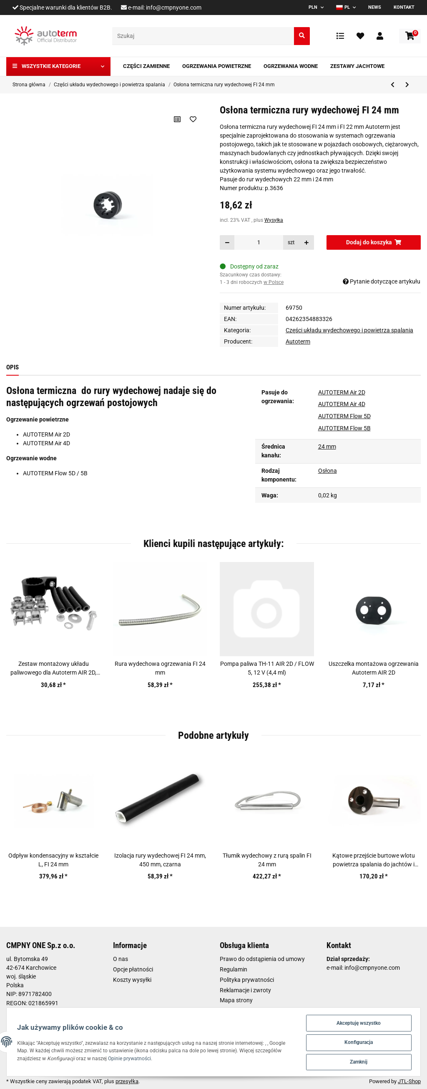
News (374, 7)
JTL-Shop (409, 1081)
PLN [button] (313, 7)
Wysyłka (273, 220)
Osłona (327, 470)
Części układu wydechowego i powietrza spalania (349, 330)
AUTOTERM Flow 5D (344, 416)
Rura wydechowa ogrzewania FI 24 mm (160, 668)
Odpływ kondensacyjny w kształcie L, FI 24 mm (53, 860)
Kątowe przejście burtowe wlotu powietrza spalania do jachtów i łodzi (373, 860)
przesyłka (127, 1081)
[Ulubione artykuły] (360, 36)
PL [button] (343, 7)
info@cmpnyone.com (173, 7)
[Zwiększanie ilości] (306, 242)
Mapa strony (236, 1000)
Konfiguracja (357, 1041)
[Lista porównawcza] (340, 36)
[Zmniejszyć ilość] (227, 242)
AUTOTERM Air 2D (341, 392)
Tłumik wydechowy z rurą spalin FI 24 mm (267, 860)
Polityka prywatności (247, 979)
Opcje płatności (133, 969)
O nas (120, 959)
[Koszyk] (410, 36)
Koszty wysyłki (132, 979)
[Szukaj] (203, 36)
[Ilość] (258, 242)
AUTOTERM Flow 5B (344, 428)
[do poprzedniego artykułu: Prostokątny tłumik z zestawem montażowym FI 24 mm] (392, 85)
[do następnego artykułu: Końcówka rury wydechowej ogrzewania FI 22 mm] (407, 85)
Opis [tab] (12, 367)
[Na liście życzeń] (192, 119)
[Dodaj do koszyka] (374, 242)
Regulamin (233, 969)
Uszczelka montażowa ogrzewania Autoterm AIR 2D (374, 668)
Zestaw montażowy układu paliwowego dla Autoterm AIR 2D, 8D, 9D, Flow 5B (53, 668)
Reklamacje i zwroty (245, 990)
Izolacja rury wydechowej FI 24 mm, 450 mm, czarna (160, 860)
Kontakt (404, 7)
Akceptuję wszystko (356, 1020)
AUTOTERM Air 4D (341, 404)
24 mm (327, 446)
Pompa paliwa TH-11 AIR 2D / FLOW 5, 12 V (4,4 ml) (267, 668)
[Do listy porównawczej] (177, 119)
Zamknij (356, 1061)
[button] (379, 36)
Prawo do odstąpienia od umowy (262, 959)
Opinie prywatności (165, 1057)
